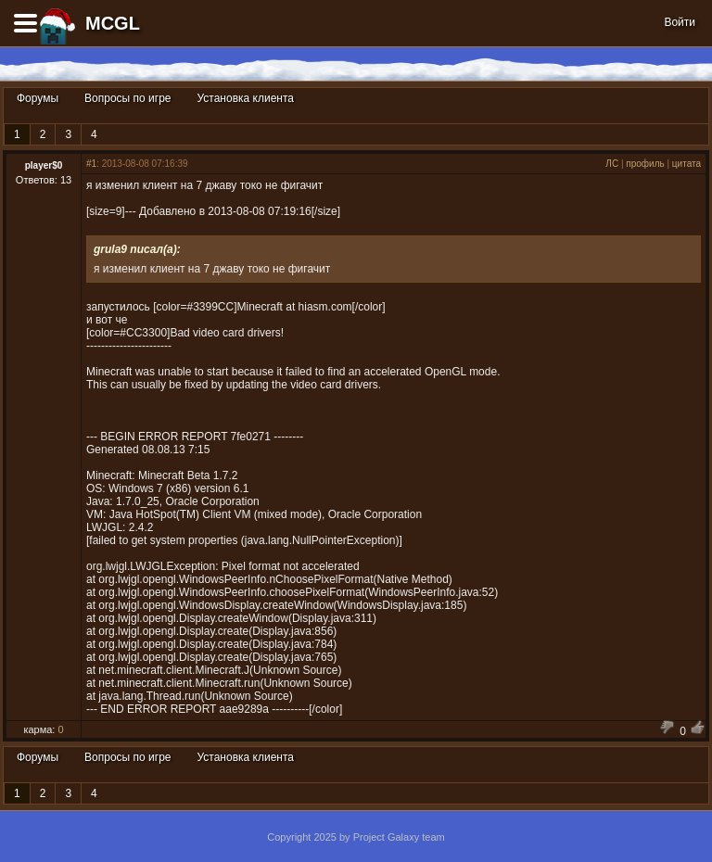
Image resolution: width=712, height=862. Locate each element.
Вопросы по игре (127, 98)
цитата (686, 163)
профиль (645, 163)
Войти (679, 22)
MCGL (112, 23)
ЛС (611, 163)
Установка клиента (245, 98)
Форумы (37, 98)
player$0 (44, 165)
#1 (91, 163)
